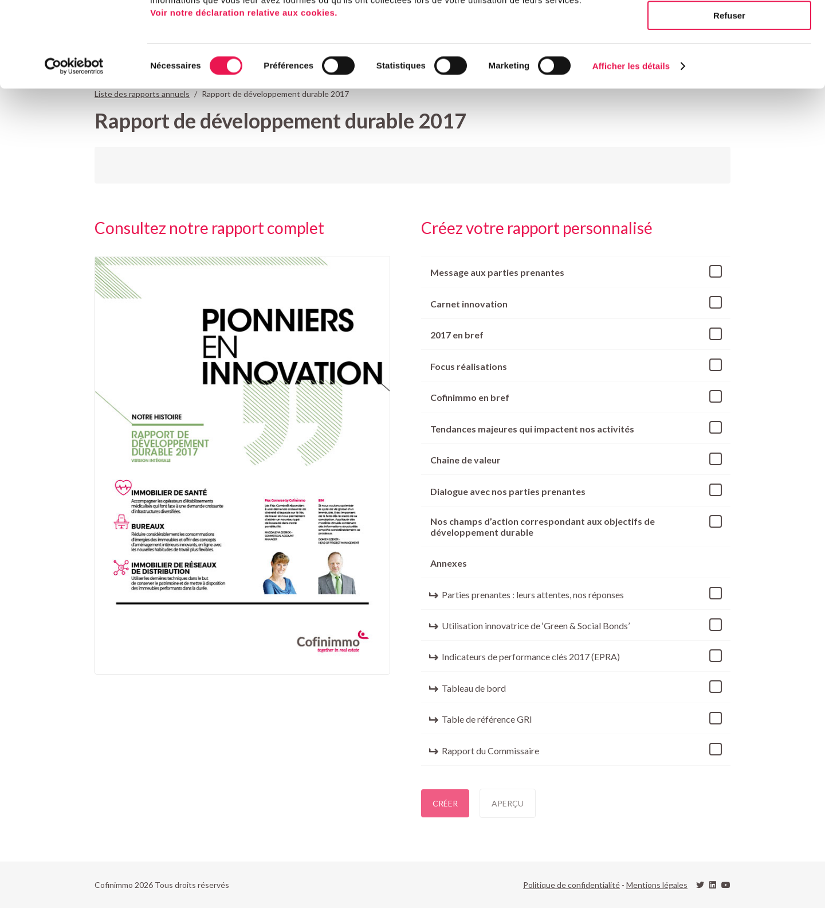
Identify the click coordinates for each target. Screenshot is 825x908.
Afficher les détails (631, 146)
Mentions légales (657, 885)
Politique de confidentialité (571, 885)
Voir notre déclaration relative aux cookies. (243, 93)
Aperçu (508, 803)
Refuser (729, 95)
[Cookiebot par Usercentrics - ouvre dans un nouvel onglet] (74, 146)
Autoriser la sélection (729, 62)
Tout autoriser (729, 28)
